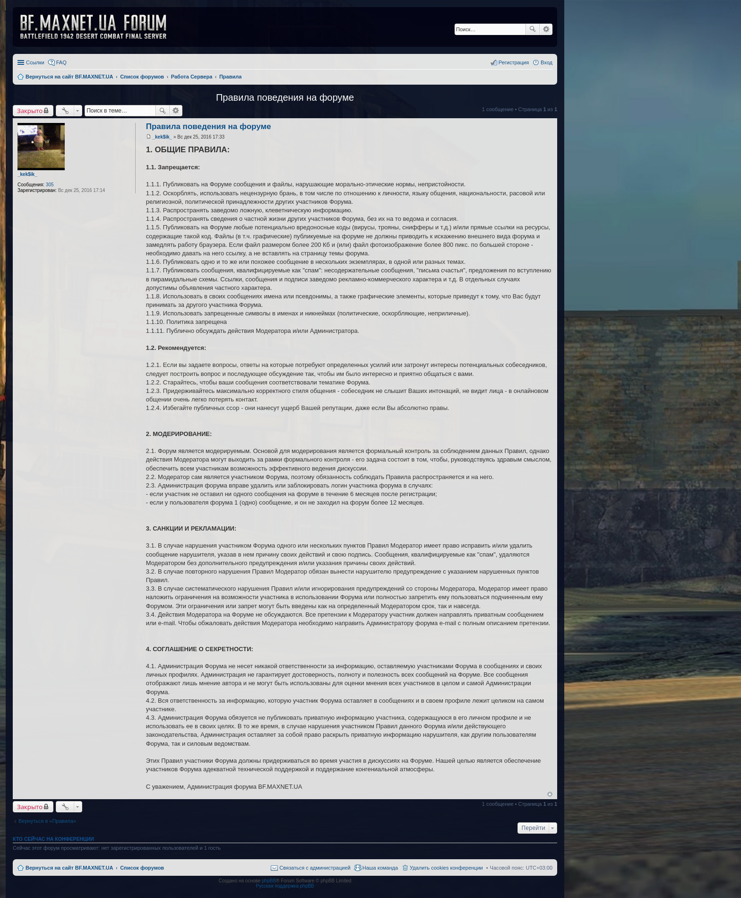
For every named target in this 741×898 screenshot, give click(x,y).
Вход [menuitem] (546, 62)
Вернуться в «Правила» (47, 821)
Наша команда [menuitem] (380, 868)
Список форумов (142, 868)
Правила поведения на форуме (285, 97)
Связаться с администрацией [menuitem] (314, 868)
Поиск (533, 29)
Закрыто (30, 110)
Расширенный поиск (546, 29)
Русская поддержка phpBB (285, 886)
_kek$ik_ (27, 174)
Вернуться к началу (549, 794)
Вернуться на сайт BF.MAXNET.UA (69, 868)
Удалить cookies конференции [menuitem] (446, 868)
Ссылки (35, 62)
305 (50, 184)
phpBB (269, 880)
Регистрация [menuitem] (514, 62)
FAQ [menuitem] (61, 62)
